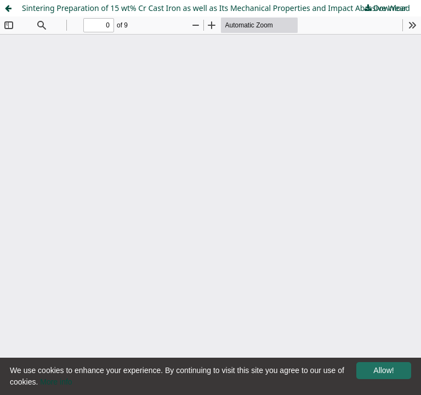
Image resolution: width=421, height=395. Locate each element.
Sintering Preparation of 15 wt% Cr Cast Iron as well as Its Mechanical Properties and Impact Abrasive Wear (214, 8)
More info (56, 381)
